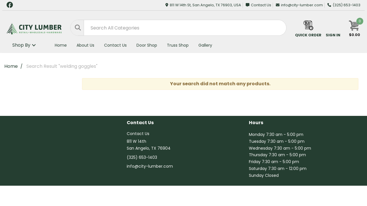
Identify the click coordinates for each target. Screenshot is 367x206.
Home (61, 45)
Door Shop (146, 45)
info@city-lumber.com (299, 5)
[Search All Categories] (178, 27)
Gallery (205, 45)
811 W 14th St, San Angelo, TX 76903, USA (203, 5)
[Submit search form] (77, 27)
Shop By (21, 45)
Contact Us (258, 5)
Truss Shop (178, 45)
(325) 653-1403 (343, 5)
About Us (85, 45)
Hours (256, 123)
